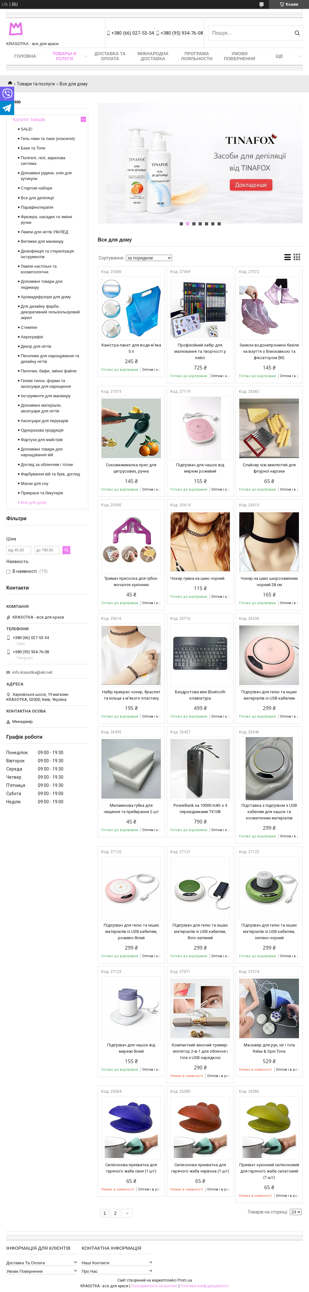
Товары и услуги (64, 56)
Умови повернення (239, 56)
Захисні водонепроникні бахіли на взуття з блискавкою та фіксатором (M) (269, 351)
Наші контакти (95, 1262)
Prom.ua (185, 1280)
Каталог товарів (29, 119)
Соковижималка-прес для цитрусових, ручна (131, 468)
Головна (25, 56)
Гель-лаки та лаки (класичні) (48, 138)
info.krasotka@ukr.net (32, 672)
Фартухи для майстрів (42, 439)
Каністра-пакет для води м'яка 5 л (131, 348)
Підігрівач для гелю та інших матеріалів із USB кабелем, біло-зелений (200, 931)
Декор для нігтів (36, 346)
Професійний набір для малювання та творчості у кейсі (200, 351)
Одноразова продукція (42, 430)
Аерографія (32, 337)
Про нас (90, 1271)
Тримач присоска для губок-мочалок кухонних (131, 581)
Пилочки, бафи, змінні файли (48, 371)
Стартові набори (36, 188)
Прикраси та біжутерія (42, 493)
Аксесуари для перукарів (44, 420)
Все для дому (34, 502)
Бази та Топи (33, 148)
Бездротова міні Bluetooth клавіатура (200, 695)
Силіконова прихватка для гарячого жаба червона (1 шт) (200, 1167)
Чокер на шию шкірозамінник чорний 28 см (269, 581)
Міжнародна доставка (152, 56)
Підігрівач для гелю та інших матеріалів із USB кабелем (269, 695)
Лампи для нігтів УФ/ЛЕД (44, 232)
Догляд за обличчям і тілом (47, 464)
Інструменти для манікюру (46, 395)
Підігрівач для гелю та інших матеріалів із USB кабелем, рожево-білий (131, 931)
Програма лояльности (197, 56)
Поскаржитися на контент (154, 1286)
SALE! (26, 129)
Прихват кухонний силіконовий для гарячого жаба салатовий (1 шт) (269, 1171)
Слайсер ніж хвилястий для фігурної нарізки (269, 468)
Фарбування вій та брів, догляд (50, 474)
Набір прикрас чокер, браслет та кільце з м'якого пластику (131, 695)
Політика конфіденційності (204, 1286)
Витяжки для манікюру (42, 241)
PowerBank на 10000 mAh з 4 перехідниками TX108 (200, 808)
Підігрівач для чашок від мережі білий (131, 1048)
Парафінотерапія (37, 207)
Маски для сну (34, 483)
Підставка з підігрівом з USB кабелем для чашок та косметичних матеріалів (269, 811)
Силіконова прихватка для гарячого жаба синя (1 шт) (131, 1167)
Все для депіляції (37, 197)
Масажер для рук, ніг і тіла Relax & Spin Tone (269, 1048)
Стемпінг (29, 327)
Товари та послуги (36, 83)
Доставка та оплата (110, 56)
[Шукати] (297, 33)
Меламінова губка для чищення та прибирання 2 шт (131, 808)
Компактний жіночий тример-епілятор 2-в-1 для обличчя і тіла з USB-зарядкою (200, 1051)
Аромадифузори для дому (46, 296)
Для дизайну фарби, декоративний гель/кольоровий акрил (50, 312)
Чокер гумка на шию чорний (197, 578)
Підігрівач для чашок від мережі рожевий (200, 468)
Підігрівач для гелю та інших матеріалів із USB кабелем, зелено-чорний (269, 931)
